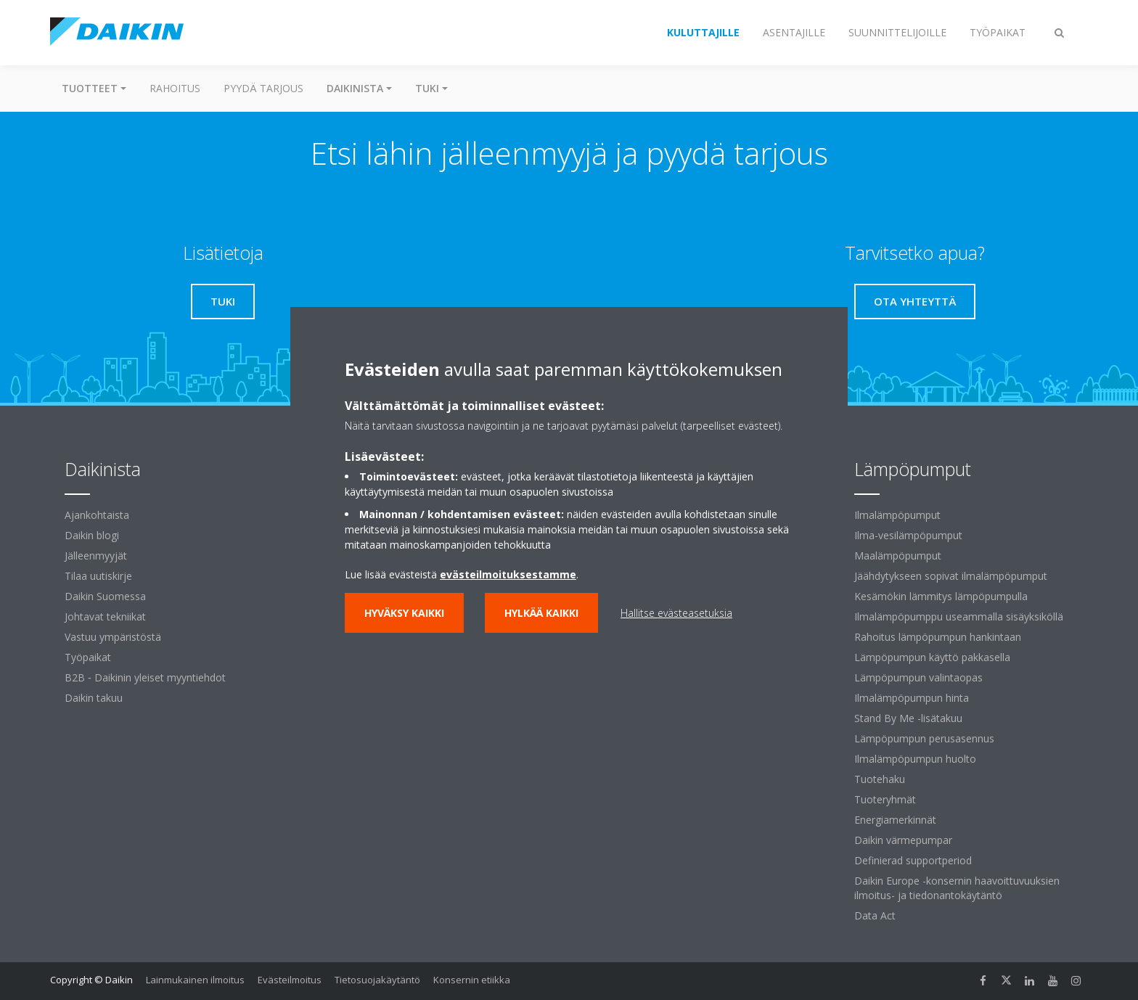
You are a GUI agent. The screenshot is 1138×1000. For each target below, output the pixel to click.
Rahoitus (175, 88)
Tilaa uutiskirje (98, 576)
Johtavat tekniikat (105, 616)
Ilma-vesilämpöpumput (908, 535)
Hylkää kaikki (541, 613)
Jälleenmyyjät (96, 555)
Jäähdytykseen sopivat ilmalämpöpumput (950, 576)
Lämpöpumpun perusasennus (924, 738)
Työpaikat (88, 657)
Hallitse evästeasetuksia (676, 613)
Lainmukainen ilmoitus (195, 979)
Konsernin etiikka (471, 979)
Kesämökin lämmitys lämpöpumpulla (941, 596)
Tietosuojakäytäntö (377, 979)
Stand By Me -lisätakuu (908, 718)
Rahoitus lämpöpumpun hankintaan (937, 637)
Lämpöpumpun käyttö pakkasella (932, 657)
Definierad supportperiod (913, 860)
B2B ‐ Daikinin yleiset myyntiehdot (145, 677)
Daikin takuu (94, 698)
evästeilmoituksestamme (508, 574)
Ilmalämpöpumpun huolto (915, 759)
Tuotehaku (879, 779)
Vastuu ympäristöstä (113, 637)
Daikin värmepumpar (903, 840)
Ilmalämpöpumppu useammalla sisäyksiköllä (958, 616)
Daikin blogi (92, 535)
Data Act (875, 915)
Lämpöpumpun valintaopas (918, 677)
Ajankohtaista (97, 515)
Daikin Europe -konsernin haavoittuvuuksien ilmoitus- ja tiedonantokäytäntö (957, 888)
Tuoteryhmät (885, 799)
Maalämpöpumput (897, 555)
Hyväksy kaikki (404, 613)
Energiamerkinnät (895, 820)
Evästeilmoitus (290, 979)
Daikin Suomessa (105, 596)
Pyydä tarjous (263, 88)
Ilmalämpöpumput (897, 515)
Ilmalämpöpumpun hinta (911, 698)
